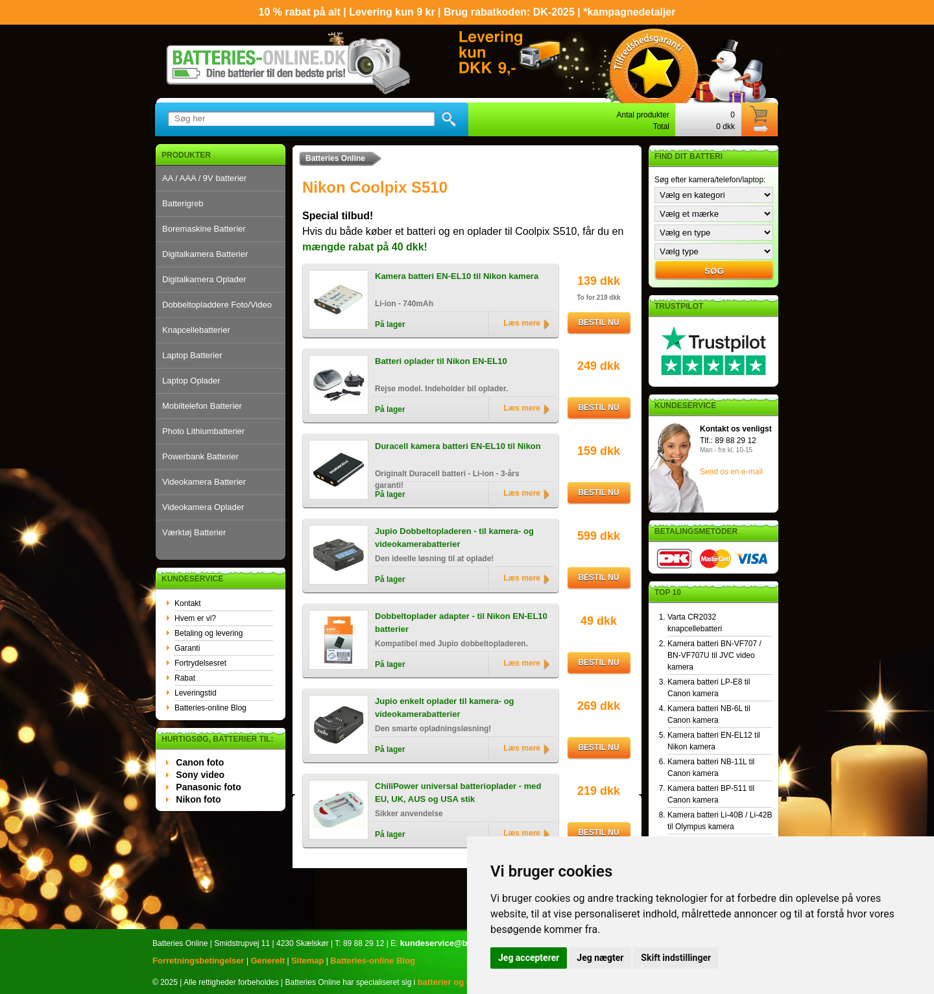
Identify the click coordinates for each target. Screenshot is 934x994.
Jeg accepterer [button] (528, 957)
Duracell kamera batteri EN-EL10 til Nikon (458, 446)
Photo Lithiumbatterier (203, 431)
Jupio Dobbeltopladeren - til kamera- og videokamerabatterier (454, 537)
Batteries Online (335, 158)
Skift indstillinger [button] (676, 957)
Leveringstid (195, 692)
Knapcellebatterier (196, 330)
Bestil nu (598, 322)
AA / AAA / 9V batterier (204, 178)
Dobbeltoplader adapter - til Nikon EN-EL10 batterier (461, 622)
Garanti (187, 648)
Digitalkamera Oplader (204, 279)
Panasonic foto (208, 787)
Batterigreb (183, 203)
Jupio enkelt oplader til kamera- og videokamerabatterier (444, 707)
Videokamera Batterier (204, 482)
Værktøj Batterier (194, 532)
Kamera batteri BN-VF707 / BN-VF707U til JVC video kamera (714, 655)
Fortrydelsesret (200, 663)
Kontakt (187, 603)
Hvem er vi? (195, 618)
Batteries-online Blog (210, 707)
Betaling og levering (208, 633)
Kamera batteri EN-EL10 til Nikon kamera (456, 276)
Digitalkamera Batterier (205, 254)
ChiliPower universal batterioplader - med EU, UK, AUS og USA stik (458, 792)
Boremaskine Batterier (204, 229)
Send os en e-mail (731, 471)
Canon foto (200, 762)
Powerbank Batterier (200, 456)
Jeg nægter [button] (600, 957)
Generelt (267, 960)
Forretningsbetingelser (198, 960)
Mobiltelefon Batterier (202, 406)
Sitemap (307, 960)
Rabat (184, 678)
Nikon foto (198, 799)
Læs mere (521, 323)
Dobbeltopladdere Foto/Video (217, 304)
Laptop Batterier (192, 355)
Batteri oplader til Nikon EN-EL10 (441, 361)
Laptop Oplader (191, 380)
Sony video (200, 775)
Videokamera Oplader (203, 507)
